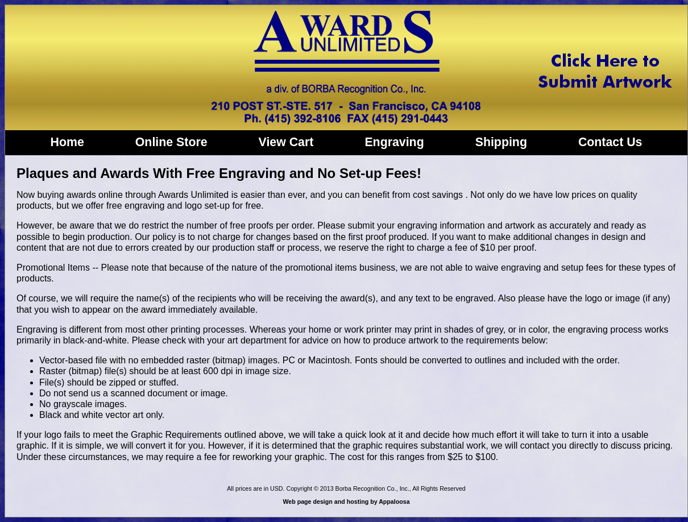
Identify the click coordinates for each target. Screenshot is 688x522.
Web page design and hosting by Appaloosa (346, 501)
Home (67, 142)
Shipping (501, 142)
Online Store (171, 142)
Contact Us (610, 142)
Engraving (394, 142)
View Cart (286, 142)
